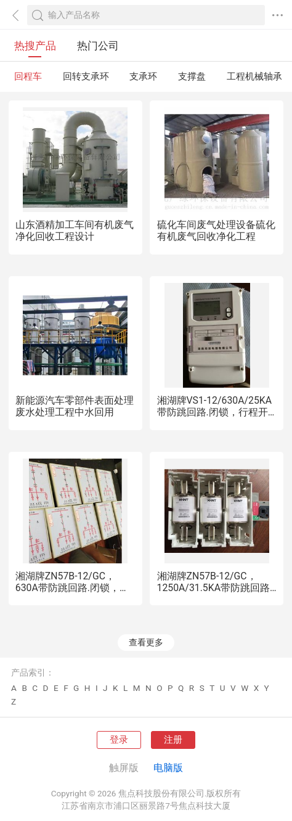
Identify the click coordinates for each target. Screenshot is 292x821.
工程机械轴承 (254, 76)
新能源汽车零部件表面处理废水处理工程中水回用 (74, 406)
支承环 (143, 76)
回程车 (28, 76)
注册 (173, 739)
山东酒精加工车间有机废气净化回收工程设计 (74, 230)
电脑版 (168, 768)
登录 (119, 739)
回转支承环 (86, 76)
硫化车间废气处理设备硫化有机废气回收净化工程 (216, 230)
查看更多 (146, 642)
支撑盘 (192, 76)
